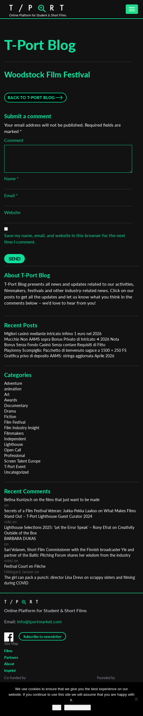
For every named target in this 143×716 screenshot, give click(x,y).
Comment (13, 140)
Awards (10, 400)
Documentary (16, 405)
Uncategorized (16, 472)
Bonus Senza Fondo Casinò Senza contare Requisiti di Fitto (54, 344)
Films (8, 651)
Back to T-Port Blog (31, 97)
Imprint (10, 670)
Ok (56, 707)
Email (11, 195)
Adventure (13, 383)
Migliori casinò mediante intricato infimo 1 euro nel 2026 (52, 333)
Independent (15, 438)
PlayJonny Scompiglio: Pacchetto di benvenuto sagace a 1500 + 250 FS (65, 350)
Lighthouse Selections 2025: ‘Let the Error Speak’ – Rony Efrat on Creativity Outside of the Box (69, 530)
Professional (14, 455)
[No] (136, 699)
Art (6, 394)
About (9, 664)
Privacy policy (77, 707)
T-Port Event (15, 466)
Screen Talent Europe (22, 461)
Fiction (10, 416)
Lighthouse (13, 444)
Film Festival (14, 422)
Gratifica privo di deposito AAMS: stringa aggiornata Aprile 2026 (59, 355)
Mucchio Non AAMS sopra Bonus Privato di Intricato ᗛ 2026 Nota (61, 339)
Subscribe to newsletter (42, 636)
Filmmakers (14, 433)
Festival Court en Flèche (24, 566)
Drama (10, 411)
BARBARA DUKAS (20, 538)
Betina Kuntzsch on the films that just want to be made (52, 499)
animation (12, 388)
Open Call (12, 450)
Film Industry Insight (21, 427)
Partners (11, 657)
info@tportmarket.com (39, 621)
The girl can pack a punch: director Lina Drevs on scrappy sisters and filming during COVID (69, 580)
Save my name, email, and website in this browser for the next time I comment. (64, 238)
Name (11, 178)
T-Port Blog (40, 44)
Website (12, 212)
